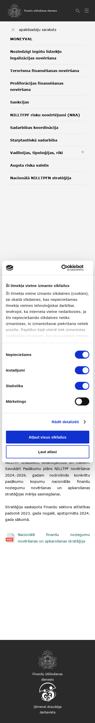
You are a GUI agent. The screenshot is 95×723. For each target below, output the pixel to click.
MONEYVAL (21, 39)
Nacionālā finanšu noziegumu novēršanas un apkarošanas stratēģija (54, 537)
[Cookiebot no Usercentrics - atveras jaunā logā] (67, 268)
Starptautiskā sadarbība (33, 140)
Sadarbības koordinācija (34, 127)
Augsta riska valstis (29, 165)
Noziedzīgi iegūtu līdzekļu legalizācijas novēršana (36, 54)
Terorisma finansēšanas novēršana (44, 70)
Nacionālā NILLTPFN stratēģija (40, 178)
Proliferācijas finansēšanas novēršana (36, 86)
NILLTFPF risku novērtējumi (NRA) (45, 115)
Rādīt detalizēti (65, 422)
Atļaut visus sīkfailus (47, 437)
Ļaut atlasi (47, 452)
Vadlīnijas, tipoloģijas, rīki (36, 153)
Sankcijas (19, 102)
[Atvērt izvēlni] (87, 11)
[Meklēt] (78, 11)
